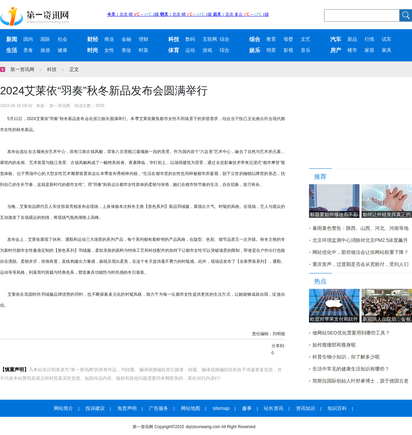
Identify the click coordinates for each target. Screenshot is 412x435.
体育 (173, 50)
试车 (386, 39)
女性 (109, 50)
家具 (386, 50)
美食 (28, 50)
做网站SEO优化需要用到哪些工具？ (351, 333)
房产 (335, 50)
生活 (11, 50)
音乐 (305, 50)
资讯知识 (305, 408)
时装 (143, 50)
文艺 (305, 39)
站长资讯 (273, 408)
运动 (190, 50)
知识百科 (337, 408)
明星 (271, 50)
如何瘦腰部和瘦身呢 (334, 345)
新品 (352, 39)
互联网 (210, 39)
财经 (92, 39)
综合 (224, 39)
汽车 (335, 39)
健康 (62, 50)
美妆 (126, 50)
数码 (190, 39)
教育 (271, 39)
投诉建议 (95, 408)
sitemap (221, 408)
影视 (288, 50)
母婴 (288, 39)
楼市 (352, 50)
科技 (173, 39)
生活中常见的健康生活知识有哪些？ (350, 369)
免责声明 (127, 408)
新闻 (11, 39)
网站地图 (190, 408)
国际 (45, 39)
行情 (369, 39)
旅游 (45, 50)
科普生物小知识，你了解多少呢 (346, 357)
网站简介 (63, 408)
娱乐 (254, 50)
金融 (126, 39)
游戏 (207, 50)
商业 (109, 39)
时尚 (92, 50)
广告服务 (158, 408)
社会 (62, 39)
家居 (369, 50)
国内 (28, 39)
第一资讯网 (22, 69)
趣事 (247, 408)
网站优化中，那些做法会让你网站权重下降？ (360, 252)
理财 (143, 39)
